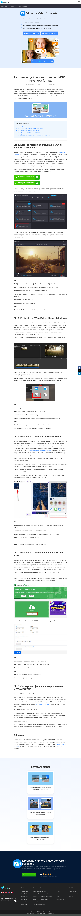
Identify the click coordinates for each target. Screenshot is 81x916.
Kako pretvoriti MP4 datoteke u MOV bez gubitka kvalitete (40, 813)
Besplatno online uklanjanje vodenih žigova (42, 896)
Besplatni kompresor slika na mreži (40, 902)
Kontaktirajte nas (60, 893)
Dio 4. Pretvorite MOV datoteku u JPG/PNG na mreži (31, 132)
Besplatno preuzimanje (31, 33)
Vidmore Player (24, 896)
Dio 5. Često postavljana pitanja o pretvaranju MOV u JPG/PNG (34, 135)
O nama (58, 891)
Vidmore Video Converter (42, 13)
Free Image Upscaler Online (39, 904)
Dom (2, 6)
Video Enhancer (24, 902)
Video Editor (24, 904)
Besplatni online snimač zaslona (40, 891)
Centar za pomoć (73, 891)
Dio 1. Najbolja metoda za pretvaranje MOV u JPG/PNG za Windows (35, 126)
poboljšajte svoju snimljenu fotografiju (40, 450)
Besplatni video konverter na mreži (40, 893)
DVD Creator (24, 899)
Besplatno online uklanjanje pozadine (41, 899)
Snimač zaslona (24, 893)
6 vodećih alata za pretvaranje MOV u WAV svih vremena (40, 838)
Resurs (6, 6)
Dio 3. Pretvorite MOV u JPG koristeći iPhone (29, 130)
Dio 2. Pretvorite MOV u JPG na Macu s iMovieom (30, 128)
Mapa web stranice (61, 902)
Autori (58, 896)
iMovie (15, 323)
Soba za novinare (60, 899)
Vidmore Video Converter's (42, 704)
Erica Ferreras (30, 84)
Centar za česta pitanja (74, 893)
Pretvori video (13, 6)
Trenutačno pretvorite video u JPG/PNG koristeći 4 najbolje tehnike (40, 788)
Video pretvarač (24, 891)
